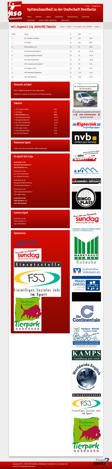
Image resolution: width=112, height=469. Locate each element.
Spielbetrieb (59, 17)
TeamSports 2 (51, 464)
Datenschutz (65, 20)
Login (87, 6)
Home (29, 17)
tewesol (15, 466)
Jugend (48, 17)
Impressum (31, 20)
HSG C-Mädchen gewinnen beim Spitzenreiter (29, 90)
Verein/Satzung (72, 17)
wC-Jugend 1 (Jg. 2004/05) (83, 27)
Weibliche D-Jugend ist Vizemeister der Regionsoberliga (32, 94)
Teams (69, 27)
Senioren (39, 17)
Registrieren (96, 6)
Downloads (85, 17)
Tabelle (97, 27)
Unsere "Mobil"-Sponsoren (48, 20)
